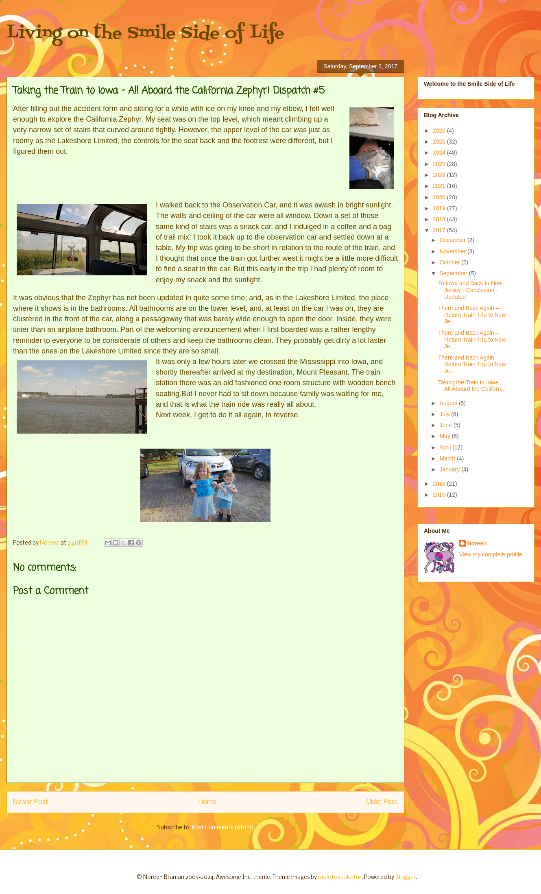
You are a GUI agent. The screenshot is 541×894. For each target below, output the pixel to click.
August (448, 403)
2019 (440, 208)
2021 (440, 186)
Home (207, 801)
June (446, 425)
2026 (440, 130)
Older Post (382, 801)
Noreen (477, 543)
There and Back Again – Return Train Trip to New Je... (472, 315)
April (445, 447)
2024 (440, 152)
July (445, 414)
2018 (440, 219)
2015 (440, 494)
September (454, 273)
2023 (440, 164)
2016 (440, 483)
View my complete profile (490, 554)
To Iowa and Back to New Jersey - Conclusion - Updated (470, 290)
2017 (440, 230)
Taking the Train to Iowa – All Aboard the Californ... (472, 385)
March (448, 458)
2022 (440, 175)
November (453, 251)
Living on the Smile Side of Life (145, 33)
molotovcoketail (340, 877)
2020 (440, 197)
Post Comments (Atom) (223, 828)
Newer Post (30, 801)
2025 (440, 141)
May (445, 436)
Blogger (405, 877)
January (450, 469)
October (450, 262)
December (453, 240)
